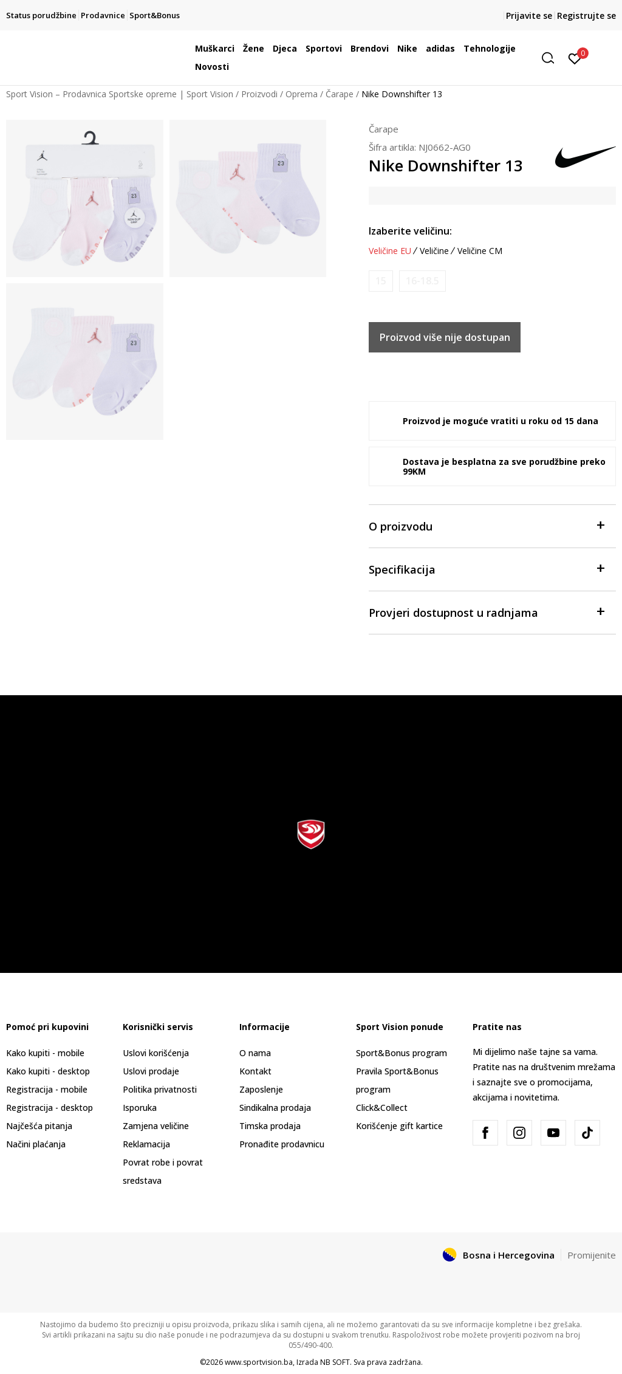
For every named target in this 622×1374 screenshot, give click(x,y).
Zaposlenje (261, 1089)
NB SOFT (335, 1362)
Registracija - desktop (49, 1107)
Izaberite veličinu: (410, 230)
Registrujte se (586, 15)
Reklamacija (146, 1144)
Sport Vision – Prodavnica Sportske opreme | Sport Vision (119, 94)
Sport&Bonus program (401, 1053)
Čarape (340, 94)
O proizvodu (486, 525)
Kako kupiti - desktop (48, 1071)
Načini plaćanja (36, 1144)
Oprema (301, 94)
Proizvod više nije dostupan (445, 337)
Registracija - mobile (46, 1089)
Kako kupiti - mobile (45, 1053)
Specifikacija (486, 568)
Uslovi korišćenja (156, 1053)
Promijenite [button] (591, 1255)
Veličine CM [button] (479, 251)
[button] (552, 58)
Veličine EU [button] (390, 251)
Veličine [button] (434, 251)
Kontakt (255, 1071)
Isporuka (140, 1107)
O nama (255, 1053)
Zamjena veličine (156, 1126)
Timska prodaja (270, 1126)
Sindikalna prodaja (275, 1107)
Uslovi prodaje (151, 1071)
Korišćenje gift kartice (399, 1126)
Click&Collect (382, 1107)
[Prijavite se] (575, 58)
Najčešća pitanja (39, 1126)
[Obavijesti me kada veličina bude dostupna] (381, 281)
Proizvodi (259, 94)
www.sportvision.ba (259, 1362)
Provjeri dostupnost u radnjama (486, 611)
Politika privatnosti (160, 1089)
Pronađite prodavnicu (281, 1144)
